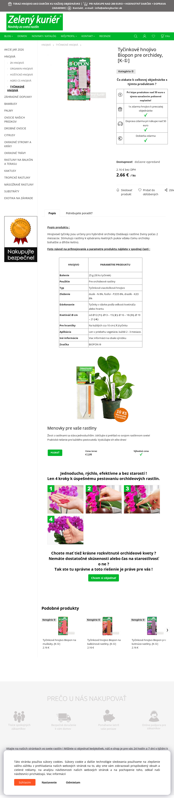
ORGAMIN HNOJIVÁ (21, 68)
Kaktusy (10, 171)
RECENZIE (105, 36)
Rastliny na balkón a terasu (18, 162)
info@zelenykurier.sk (108, 8)
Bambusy (10, 104)
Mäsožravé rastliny (19, 184)
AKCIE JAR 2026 (14, 49)
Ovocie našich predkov (14, 119)
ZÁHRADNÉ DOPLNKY (18, 97)
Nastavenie (49, 782)
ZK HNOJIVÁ (17, 62)
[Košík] (165, 36)
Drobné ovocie (15, 128)
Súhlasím (25, 782)
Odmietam (73, 782)
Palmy (8, 110)
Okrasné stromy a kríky (17, 144)
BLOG (7, 36)
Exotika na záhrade (18, 198)
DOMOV (22, 36)
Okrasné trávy (15, 153)
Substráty (11, 191)
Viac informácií (56, 774)
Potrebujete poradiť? (79, 213)
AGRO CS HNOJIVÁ (20, 80)
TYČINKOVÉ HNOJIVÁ (15, 88)
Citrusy (9, 135)
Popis (52, 213)
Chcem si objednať (103, 578)
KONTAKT (87, 36)
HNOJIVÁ (9, 56)
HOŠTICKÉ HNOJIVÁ (21, 74)
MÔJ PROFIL (68, 36)
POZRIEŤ (55, 452)
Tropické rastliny (17, 177)
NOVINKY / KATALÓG (44, 36)
